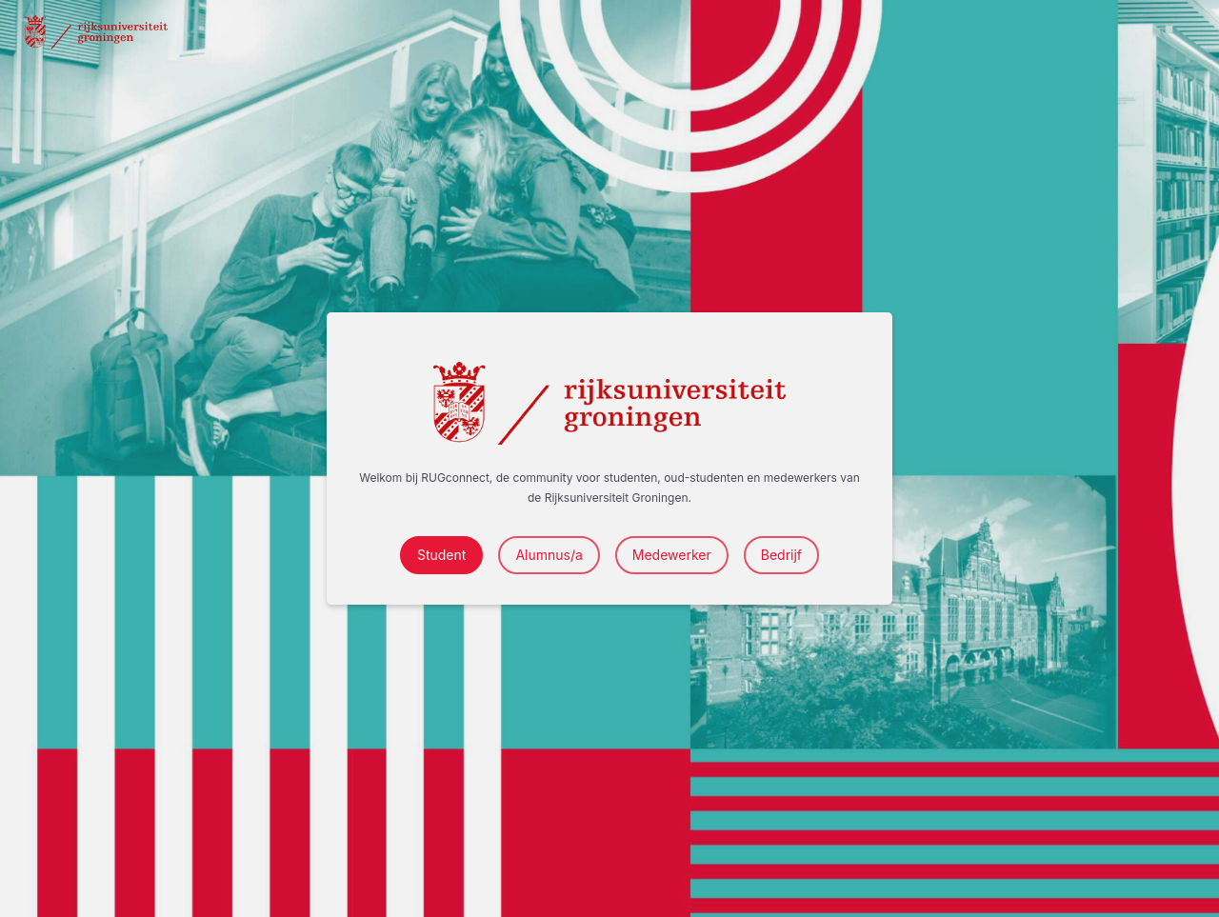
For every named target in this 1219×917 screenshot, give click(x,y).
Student (441, 555)
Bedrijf (781, 555)
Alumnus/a (548, 555)
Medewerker (671, 555)
